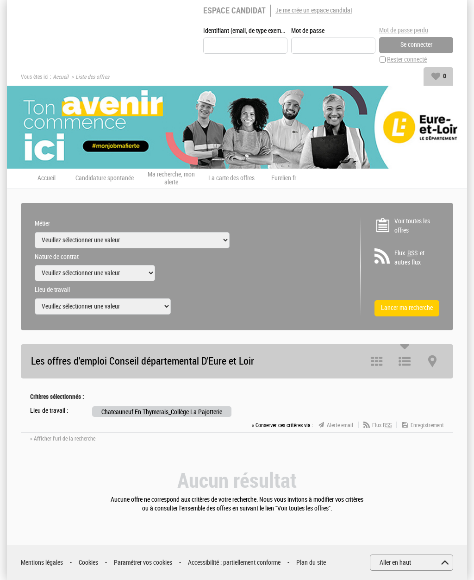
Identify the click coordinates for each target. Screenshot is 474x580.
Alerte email (340, 425)
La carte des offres (231, 178)
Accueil (61, 77)
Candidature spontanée (104, 178)
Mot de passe (307, 31)
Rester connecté (407, 59)
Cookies (88, 563)
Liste (405, 361)
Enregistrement (427, 425)
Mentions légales (42, 563)
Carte (432, 361)
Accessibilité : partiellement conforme (234, 563)
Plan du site (311, 563)
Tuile (377, 361)
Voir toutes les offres (412, 225)
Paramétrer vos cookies (143, 563)
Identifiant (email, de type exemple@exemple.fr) (245, 31)
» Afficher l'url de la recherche (62, 438)
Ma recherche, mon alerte (171, 178)
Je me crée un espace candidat (313, 10)
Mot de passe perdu (403, 30)
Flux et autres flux (409, 257)
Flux (382, 425)
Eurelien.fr (283, 178)
